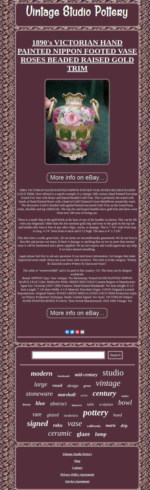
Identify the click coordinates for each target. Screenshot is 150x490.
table (90, 404)
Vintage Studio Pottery (77, 454)
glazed (53, 414)
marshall (67, 394)
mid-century (86, 374)
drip (124, 426)
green (87, 386)
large (40, 384)
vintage (108, 383)
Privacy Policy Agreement (77, 474)
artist (84, 395)
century (104, 393)
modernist (71, 415)
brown (26, 404)
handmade (64, 375)
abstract (58, 403)
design (73, 386)
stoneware (39, 393)
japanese (77, 405)
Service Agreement (77, 481)
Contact (77, 468)
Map (77, 461)
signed (37, 423)
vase (75, 423)
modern (42, 373)
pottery (95, 412)
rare (37, 414)
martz (111, 425)
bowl (125, 402)
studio (113, 372)
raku (58, 425)
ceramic (60, 433)
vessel (57, 385)
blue (40, 403)
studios (125, 396)
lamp (100, 434)
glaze (83, 434)
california (93, 426)
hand (117, 415)
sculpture (106, 404)
